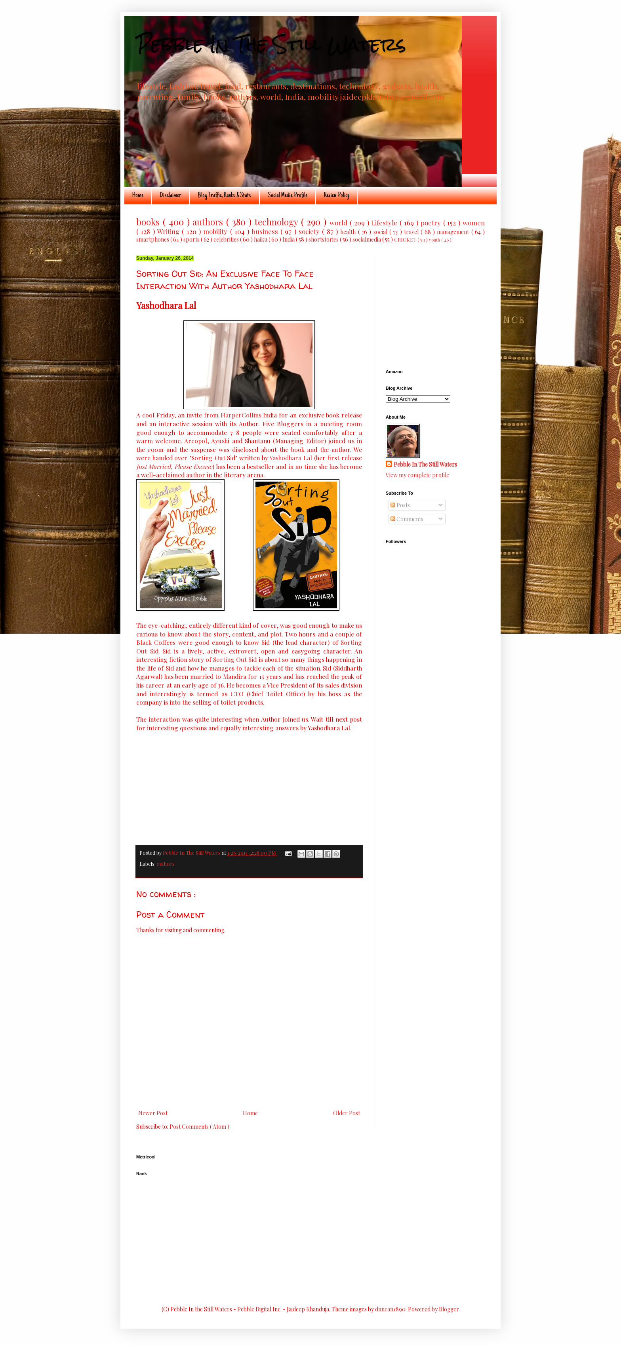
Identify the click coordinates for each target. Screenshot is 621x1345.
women (474, 222)
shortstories (324, 239)
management (454, 232)
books (149, 222)
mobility (216, 231)
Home (137, 196)
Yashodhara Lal (290, 457)
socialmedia (367, 239)
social (381, 232)
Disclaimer (170, 196)
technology (278, 222)
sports (192, 239)
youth (435, 240)
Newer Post (153, 1113)
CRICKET (405, 239)
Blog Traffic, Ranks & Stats (224, 196)
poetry (432, 222)
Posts (400, 505)
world (340, 222)
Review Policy (336, 196)
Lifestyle (385, 222)
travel (412, 232)
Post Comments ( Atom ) (199, 1126)
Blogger (449, 1309)
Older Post (346, 1113)
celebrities (226, 239)
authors (209, 222)
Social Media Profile (287, 196)
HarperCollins (241, 415)
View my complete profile (417, 475)
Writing (169, 231)
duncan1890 (390, 1309)
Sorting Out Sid (235, 659)
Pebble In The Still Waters (271, 44)
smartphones (153, 239)
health (349, 232)
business (266, 231)
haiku (261, 239)
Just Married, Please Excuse (174, 466)
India (289, 239)
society (310, 231)
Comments (407, 519)
